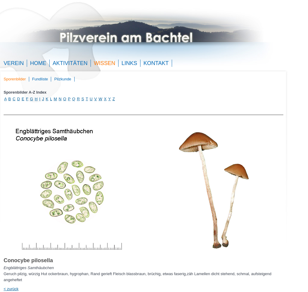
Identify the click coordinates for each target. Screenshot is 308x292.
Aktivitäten (70, 63)
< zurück (11, 289)
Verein (14, 63)
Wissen (104, 63)
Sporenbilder (15, 79)
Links (129, 63)
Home (38, 63)
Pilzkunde (62, 79)
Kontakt (156, 63)
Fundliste (40, 79)
